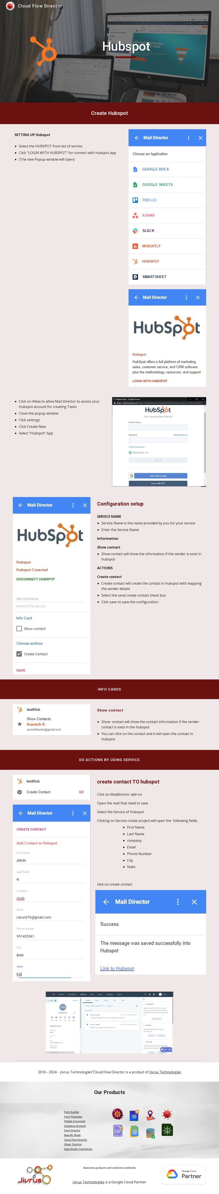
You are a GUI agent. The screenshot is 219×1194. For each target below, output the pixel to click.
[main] (126, 48)
